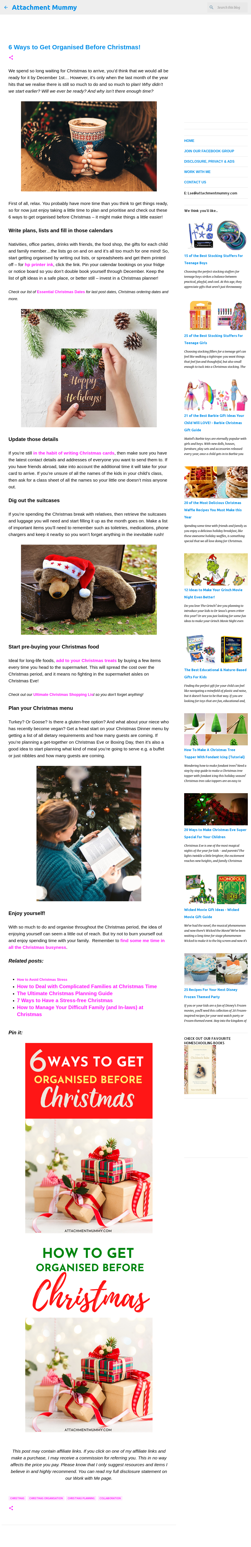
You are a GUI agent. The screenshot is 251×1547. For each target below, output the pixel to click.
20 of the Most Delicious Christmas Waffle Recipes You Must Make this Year (213, 510)
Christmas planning (81, 1498)
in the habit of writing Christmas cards (74, 453)
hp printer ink (39, 264)
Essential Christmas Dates (61, 292)
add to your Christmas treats (86, 660)
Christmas (17, 1498)
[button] (11, 58)
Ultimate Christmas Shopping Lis (63, 694)
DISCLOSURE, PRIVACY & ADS (209, 161)
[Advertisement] (216, 1128)
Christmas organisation (46, 1498)
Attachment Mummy (44, 7)
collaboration (110, 1498)
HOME (189, 141)
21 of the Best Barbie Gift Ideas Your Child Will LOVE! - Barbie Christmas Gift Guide (214, 423)
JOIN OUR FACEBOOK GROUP (209, 151)
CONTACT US (195, 182)
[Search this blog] (225, 7)
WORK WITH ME (197, 172)
